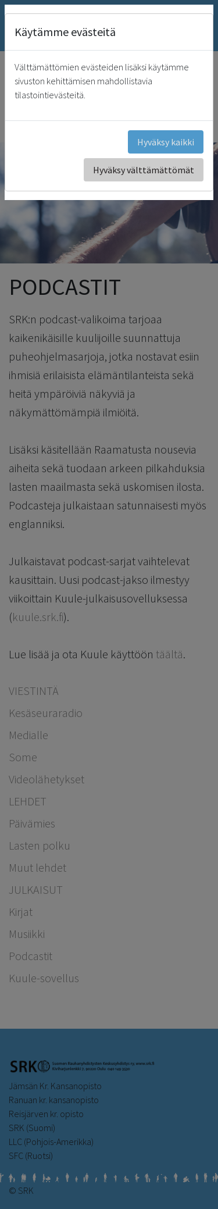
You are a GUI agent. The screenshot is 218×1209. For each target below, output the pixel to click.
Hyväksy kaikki (165, 142)
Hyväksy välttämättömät (143, 170)
